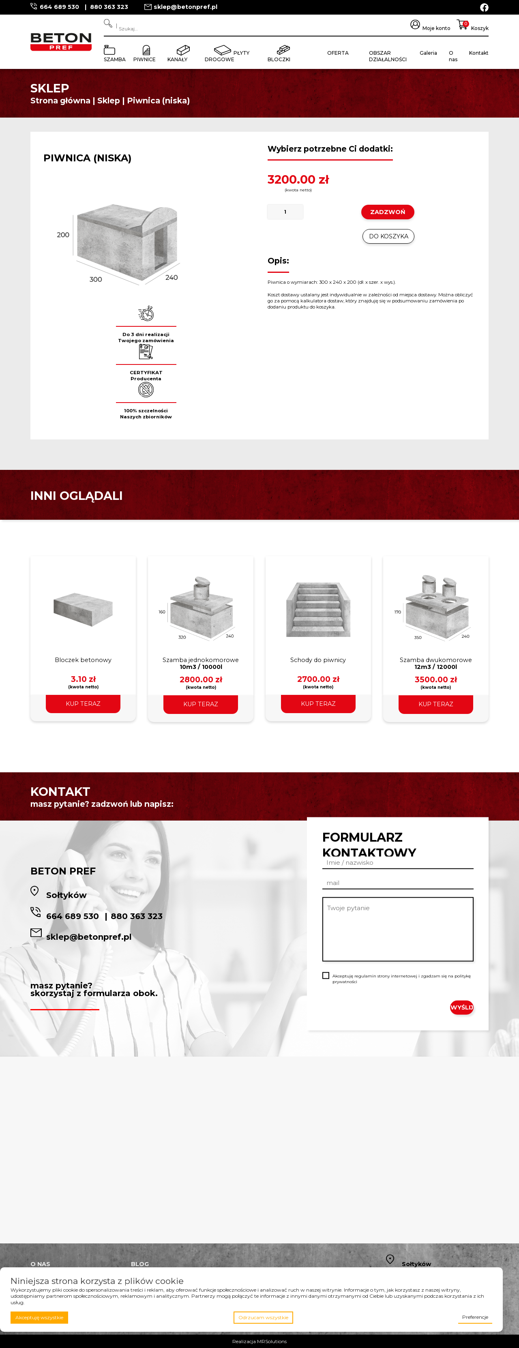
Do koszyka (388, 236)
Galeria (428, 53)
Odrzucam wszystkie (263, 1317)
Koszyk (480, 28)
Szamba (115, 59)
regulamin (365, 976)
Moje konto (436, 28)
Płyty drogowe (227, 56)
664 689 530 (60, 7)
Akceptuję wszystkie (39, 1317)
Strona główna (60, 100)
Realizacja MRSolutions (259, 1341)
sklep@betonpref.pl (185, 7)
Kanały (177, 59)
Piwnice (144, 59)
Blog (140, 1264)
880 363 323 (109, 7)
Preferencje (475, 1317)
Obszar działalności (388, 56)
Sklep (108, 100)
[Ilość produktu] (285, 212)
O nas (453, 56)
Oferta (338, 53)
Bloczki (279, 59)
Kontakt (479, 53)
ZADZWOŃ (387, 212)
